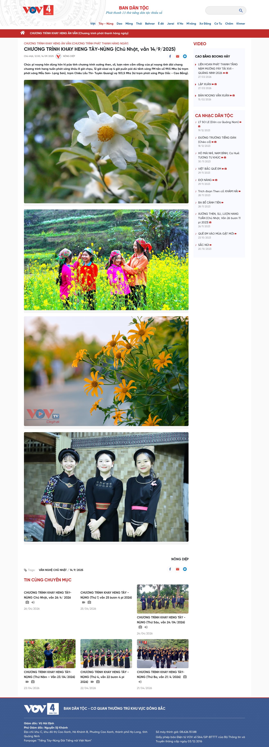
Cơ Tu (218, 23)
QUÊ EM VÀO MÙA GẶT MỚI (217, 233)
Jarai (170, 23)
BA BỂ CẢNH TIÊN (210, 202)
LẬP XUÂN (207, 84)
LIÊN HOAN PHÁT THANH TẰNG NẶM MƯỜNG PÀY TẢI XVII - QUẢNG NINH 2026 (218, 69)
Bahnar (150, 23)
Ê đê (161, 23)
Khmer (240, 23)
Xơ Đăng (205, 23)
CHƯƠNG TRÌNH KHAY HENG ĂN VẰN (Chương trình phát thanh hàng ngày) (79, 33)
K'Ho (180, 23)
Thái (139, 23)
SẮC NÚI (204, 245)
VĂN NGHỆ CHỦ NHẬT (53, 570)
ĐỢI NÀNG (207, 180)
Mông (129, 23)
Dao (119, 23)
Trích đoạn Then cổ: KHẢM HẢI (219, 191)
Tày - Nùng (106, 23)
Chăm (229, 23)
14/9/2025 (76, 570)
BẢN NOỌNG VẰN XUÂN (216, 95)
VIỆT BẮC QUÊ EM (212, 169)
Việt (92, 23)
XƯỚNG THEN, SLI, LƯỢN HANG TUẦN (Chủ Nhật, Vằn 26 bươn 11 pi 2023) (219, 218)
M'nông (191, 23)
